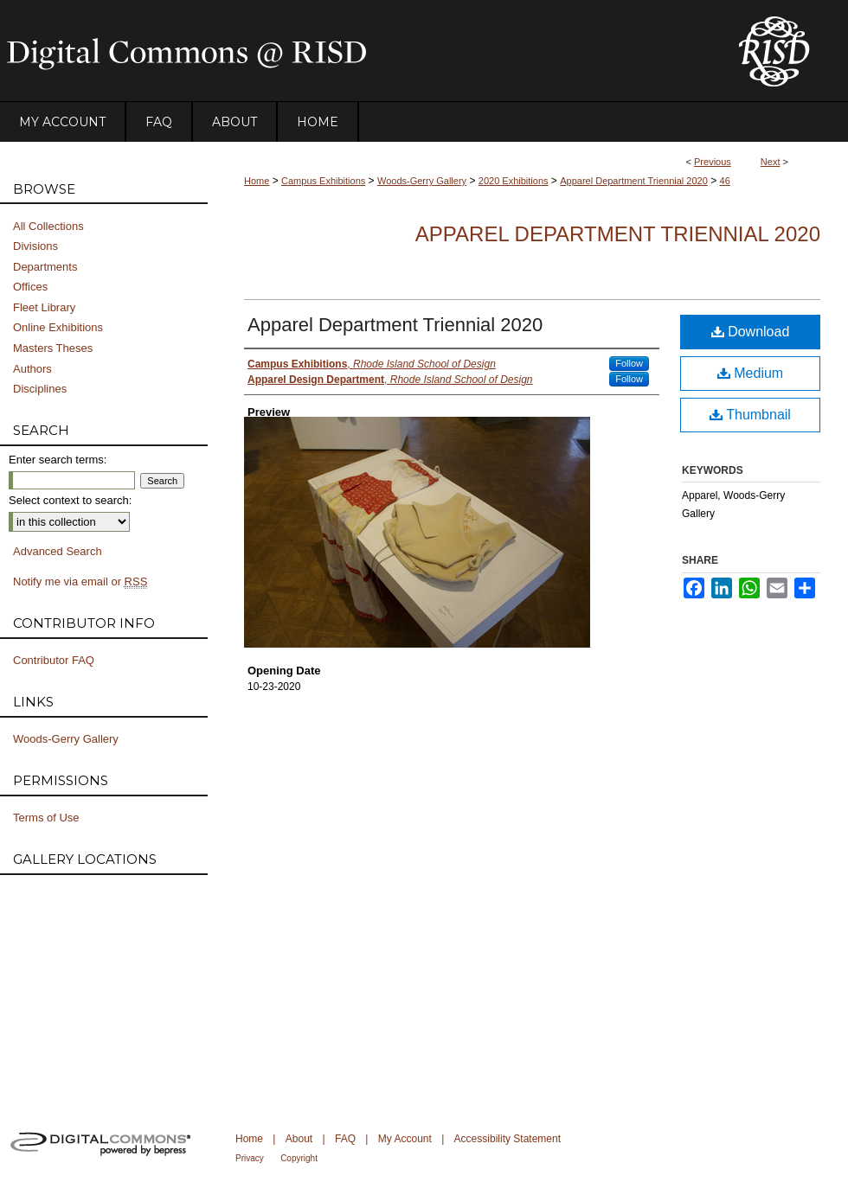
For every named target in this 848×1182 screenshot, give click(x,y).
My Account (405, 1139)
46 (725, 181)
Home (256, 181)
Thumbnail (750, 414)
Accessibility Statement (507, 1139)
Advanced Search (57, 551)
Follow (629, 363)
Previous (712, 162)
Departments (45, 266)
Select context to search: (70, 500)
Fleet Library (44, 307)
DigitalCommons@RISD (355, 51)
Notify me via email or (80, 582)
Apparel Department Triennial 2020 (634, 181)
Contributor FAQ (53, 660)
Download (750, 331)
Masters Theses (53, 348)
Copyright (299, 1158)
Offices (30, 286)
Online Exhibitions (58, 327)
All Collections (48, 226)
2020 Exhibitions (514, 181)
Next (771, 162)
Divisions (35, 246)
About (299, 1139)
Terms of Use (46, 817)
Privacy (249, 1158)
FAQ (345, 1139)
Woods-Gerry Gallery (421, 181)
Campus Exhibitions (323, 181)
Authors (32, 368)
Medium (750, 373)
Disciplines (40, 388)
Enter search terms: (57, 459)
